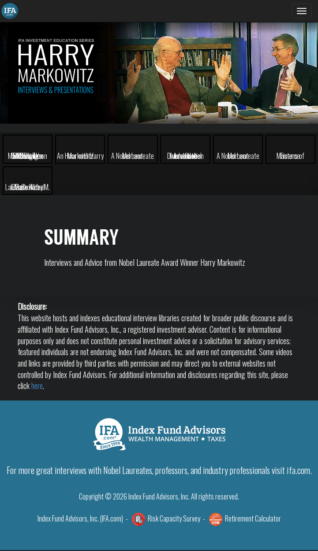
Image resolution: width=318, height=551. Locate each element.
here (37, 385)
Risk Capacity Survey (174, 518)
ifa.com (298, 470)
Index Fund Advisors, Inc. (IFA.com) (80, 518)
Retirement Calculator (253, 518)
